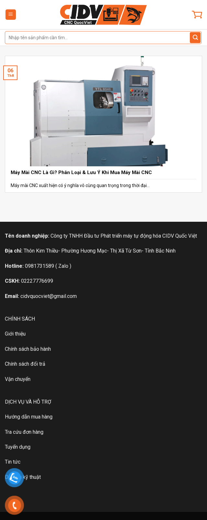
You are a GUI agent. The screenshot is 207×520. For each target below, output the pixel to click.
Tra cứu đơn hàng (24, 432)
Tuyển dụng (17, 447)
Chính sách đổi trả (25, 364)
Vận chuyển (17, 379)
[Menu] (11, 14)
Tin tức (12, 462)
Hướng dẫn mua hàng (28, 417)
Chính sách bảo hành (28, 349)
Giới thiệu (15, 334)
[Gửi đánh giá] (195, 37)
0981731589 (39, 266)
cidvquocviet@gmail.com (48, 296)
